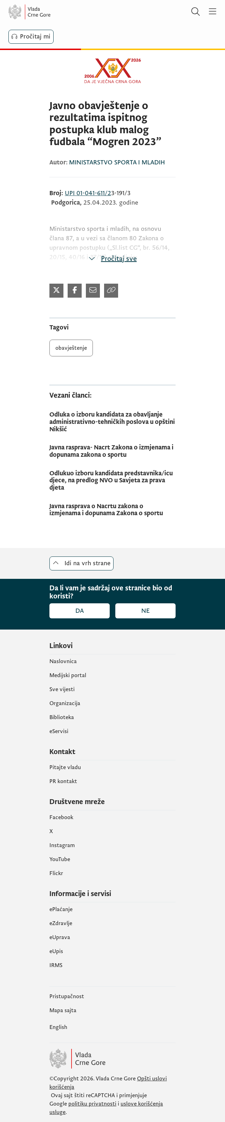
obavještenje (71, 348)
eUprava (59, 937)
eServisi (58, 731)
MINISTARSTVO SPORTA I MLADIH (117, 162)
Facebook (61, 817)
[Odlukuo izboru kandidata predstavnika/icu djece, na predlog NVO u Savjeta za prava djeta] (112, 481)
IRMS (55, 965)
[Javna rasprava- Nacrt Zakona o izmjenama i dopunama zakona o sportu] (112, 451)
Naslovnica (63, 661)
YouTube (59, 859)
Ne (145, 611)
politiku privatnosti (92, 1103)
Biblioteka (61, 717)
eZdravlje (60, 923)
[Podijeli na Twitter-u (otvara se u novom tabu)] (56, 291)
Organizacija (64, 703)
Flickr (56, 873)
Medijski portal (67, 675)
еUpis (56, 951)
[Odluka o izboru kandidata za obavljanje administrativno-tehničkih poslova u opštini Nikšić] (112, 422)
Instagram (62, 845)
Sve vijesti (62, 689)
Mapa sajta (62, 1010)
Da (79, 611)
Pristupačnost (66, 996)
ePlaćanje (61, 909)
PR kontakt (63, 781)
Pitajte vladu (65, 767)
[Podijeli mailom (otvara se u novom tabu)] (93, 291)
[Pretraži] (196, 12)
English (58, 1027)
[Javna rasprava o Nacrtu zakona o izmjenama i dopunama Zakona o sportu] (112, 510)
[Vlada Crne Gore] (50, 12)
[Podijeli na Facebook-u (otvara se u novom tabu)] (75, 291)
